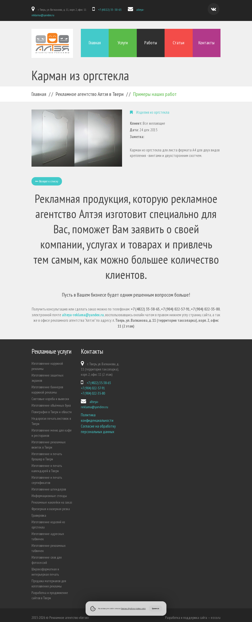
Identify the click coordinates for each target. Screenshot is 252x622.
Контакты (206, 40)
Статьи (178, 40)
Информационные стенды (49, 491)
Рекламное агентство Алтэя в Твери (90, 89)
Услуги (123, 40)
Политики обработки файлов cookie (133, 608)
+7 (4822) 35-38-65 (108, 10)
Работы (150, 40)
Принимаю (155, 608)
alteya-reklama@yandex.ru (148, 10)
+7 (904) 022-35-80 (93, 388)
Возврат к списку (46, 176)
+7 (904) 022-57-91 (93, 383)
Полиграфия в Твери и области (52, 407)
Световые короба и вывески (50, 394)
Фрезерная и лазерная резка (51, 504)
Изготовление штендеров (49, 484)
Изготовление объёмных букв (51, 400)
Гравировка (39, 510)
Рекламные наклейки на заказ (52, 497)
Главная (95, 40)
